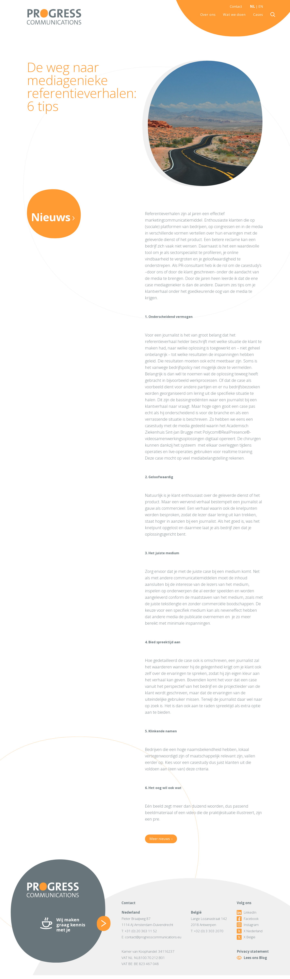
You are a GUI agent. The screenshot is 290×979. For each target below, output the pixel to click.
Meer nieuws (160, 838)
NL (252, 6)
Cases (258, 14)
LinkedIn (246, 912)
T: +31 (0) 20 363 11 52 (139, 931)
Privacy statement (253, 951)
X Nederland (249, 931)
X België (246, 937)
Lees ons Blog (252, 958)
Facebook (248, 919)
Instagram (248, 925)
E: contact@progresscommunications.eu (151, 937)
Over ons (208, 14)
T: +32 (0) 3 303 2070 (207, 931)
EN (260, 6)
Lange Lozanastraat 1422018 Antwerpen (209, 921)
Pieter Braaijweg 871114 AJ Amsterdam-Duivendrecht (147, 921)
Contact (236, 6)
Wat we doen (234, 14)
